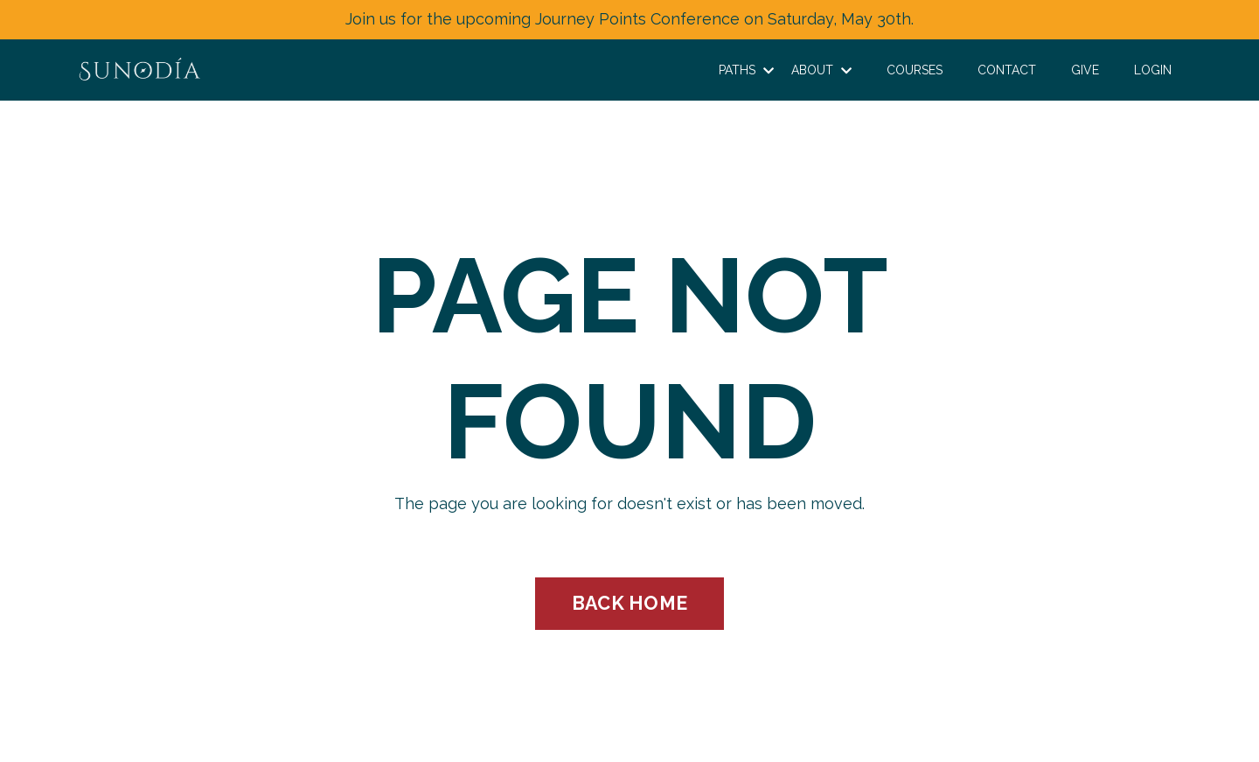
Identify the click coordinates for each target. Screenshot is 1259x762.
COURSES (915, 70)
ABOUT (821, 70)
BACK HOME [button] (629, 603)
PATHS (746, 70)
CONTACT (1006, 70)
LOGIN (1153, 70)
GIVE (1085, 70)
